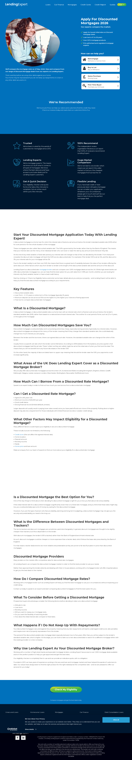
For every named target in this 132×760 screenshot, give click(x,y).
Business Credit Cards (87, 718)
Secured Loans (35, 718)
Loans (48, 5)
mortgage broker (45, 269)
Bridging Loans (10, 715)
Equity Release (110, 715)
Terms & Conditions (12, 723)
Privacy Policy (26, 723)
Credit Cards (86, 5)
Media (93, 723)
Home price (19, 446)
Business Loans (60, 715)
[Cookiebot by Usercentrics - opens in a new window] (12, 756)
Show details (29, 756)
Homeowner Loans (37, 712)
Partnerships (74, 723)
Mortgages (72, 5)
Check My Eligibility (66, 689)
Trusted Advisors (104, 723)
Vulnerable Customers (41, 723)
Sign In (121, 4)
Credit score (19, 434)
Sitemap (8, 726)
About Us (64, 723)
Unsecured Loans (11, 712)
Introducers (85, 723)
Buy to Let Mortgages (63, 718)
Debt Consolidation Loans (114, 712)
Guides (112, 5)
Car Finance (59, 5)
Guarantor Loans (11, 718)
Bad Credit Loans (36, 715)
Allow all (116, 747)
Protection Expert (111, 718)
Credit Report (100, 5)
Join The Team (117, 723)
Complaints (55, 723)
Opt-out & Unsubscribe (21, 726)
